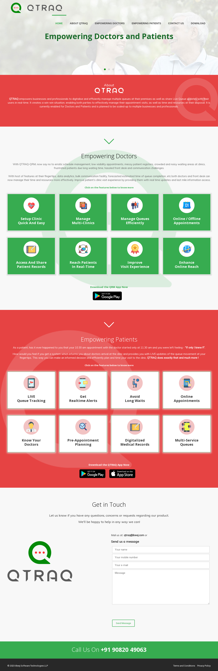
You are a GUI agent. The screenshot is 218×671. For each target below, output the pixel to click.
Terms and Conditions (184, 665)
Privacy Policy (204, 665)
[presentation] (138, 612)
